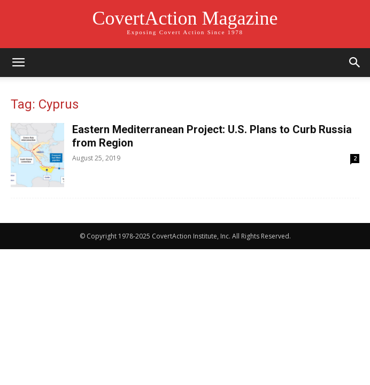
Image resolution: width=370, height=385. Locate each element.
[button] (18, 62)
